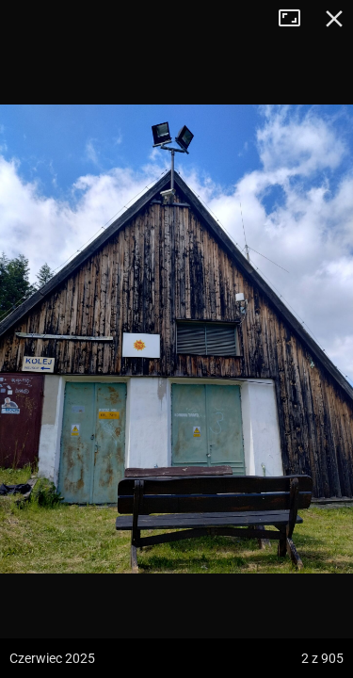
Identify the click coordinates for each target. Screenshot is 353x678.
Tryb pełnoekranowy (296, 19)
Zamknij (334, 19)
